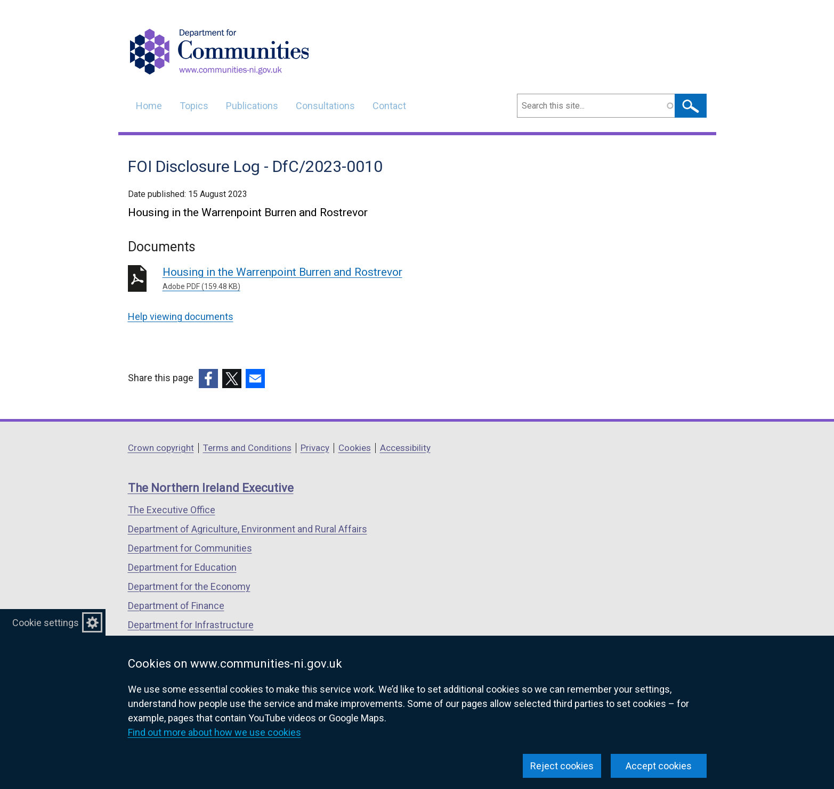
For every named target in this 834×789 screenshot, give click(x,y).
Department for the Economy (189, 586)
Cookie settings (45, 622)
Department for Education (182, 567)
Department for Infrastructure (191, 624)
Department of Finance (176, 605)
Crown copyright (161, 447)
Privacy (315, 447)
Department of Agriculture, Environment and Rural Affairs (247, 529)
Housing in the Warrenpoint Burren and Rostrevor (316, 279)
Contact (389, 105)
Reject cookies (562, 765)
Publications (252, 105)
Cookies (354, 447)
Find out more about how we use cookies (214, 732)
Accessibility (405, 447)
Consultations (325, 105)
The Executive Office (171, 509)
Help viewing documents (180, 316)
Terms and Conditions (247, 447)
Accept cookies (659, 765)
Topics (194, 105)
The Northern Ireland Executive (211, 488)
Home (149, 105)
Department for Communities (190, 548)
